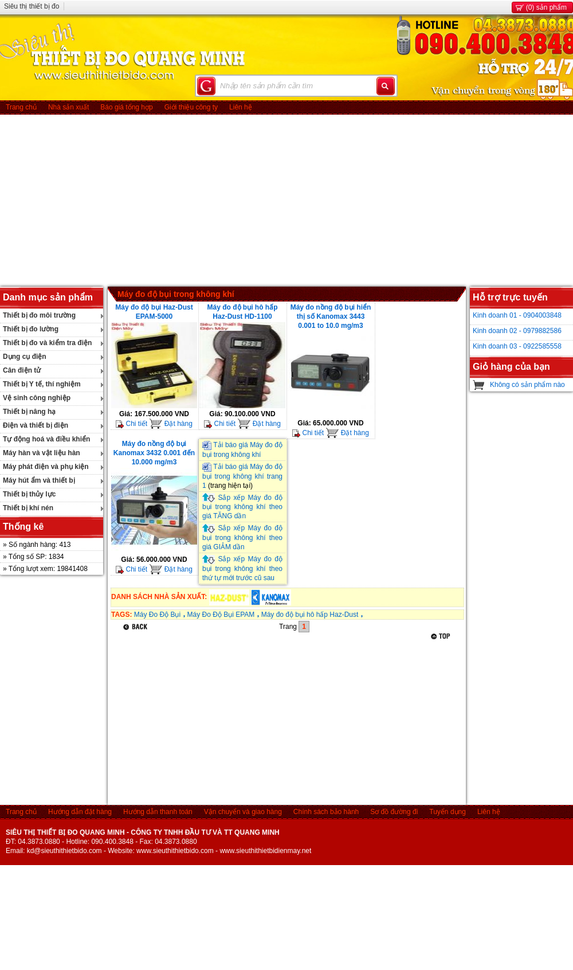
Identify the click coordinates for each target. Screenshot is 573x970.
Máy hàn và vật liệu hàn (41, 453)
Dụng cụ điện (24, 357)
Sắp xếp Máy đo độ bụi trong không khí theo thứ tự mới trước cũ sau (242, 568)
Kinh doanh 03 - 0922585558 (517, 346)
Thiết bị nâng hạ (29, 412)
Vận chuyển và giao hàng (243, 812)
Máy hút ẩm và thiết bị (39, 480)
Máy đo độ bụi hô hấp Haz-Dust (310, 615)
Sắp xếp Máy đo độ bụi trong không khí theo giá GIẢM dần (242, 537)
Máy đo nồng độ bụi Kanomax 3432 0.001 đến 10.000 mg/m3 (154, 453)
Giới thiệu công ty (191, 107)
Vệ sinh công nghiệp (36, 398)
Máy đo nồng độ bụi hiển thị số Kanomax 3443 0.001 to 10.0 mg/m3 (331, 316)
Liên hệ (240, 107)
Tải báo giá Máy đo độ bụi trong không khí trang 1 (242, 476)
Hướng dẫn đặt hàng (80, 812)
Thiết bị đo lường (30, 329)
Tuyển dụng (447, 812)
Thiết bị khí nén (28, 508)
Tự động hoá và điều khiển (46, 439)
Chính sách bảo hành (326, 812)
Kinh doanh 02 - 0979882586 (517, 331)
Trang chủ (21, 107)
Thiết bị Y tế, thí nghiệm (42, 384)
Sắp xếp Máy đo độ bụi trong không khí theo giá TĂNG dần (242, 507)
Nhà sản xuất (68, 107)
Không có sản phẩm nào (527, 385)
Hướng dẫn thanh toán (158, 812)
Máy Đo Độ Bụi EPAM (220, 615)
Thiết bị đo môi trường (39, 315)
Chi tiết (131, 424)
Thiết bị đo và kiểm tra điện (47, 343)
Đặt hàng (170, 424)
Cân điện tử (22, 370)
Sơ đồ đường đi (394, 812)
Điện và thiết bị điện (35, 425)
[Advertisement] (286, 200)
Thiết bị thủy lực (29, 494)
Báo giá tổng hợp (126, 107)
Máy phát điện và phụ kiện (46, 467)
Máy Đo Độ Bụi (157, 615)
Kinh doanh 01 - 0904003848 (517, 315)
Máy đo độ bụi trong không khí (175, 294)
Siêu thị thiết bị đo (31, 6)
